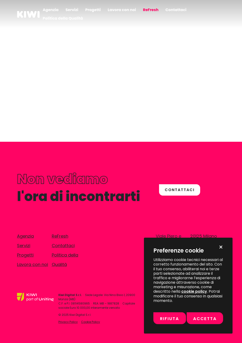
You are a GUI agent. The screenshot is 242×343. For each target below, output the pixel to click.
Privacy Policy (68, 322)
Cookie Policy (90, 322)
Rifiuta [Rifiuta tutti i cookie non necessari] (169, 319)
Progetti (25, 255)
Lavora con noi (32, 264)
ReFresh (60, 236)
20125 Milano (203, 236)
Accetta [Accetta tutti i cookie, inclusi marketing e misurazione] (205, 319)
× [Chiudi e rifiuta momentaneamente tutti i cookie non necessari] (221, 247)
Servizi (23, 246)
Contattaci (63, 246)
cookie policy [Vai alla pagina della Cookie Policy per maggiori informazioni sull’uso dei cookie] (194, 291)
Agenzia (25, 236)
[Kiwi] (28, 14)
